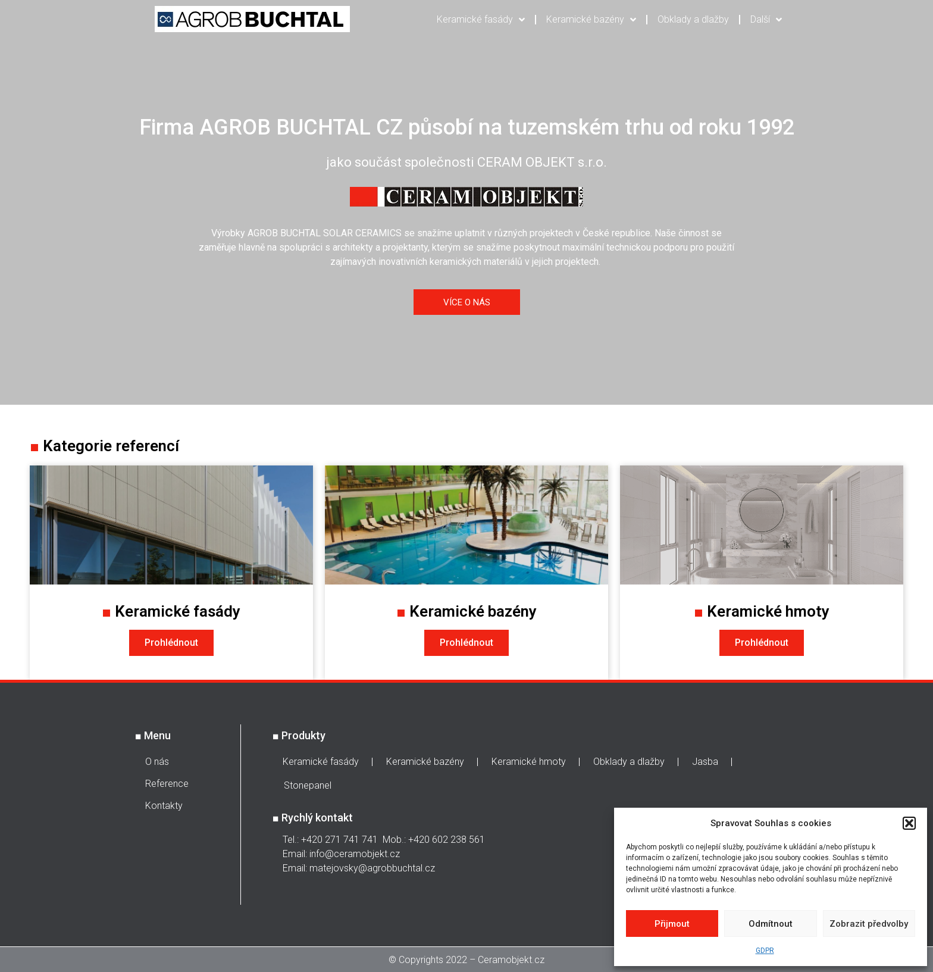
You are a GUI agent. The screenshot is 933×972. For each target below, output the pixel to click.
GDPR (765, 950)
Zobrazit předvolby (868, 923)
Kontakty (164, 805)
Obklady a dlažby (693, 19)
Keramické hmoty (528, 761)
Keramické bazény (591, 19)
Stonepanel (307, 785)
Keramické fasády (481, 19)
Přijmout (672, 923)
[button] (909, 823)
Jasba (705, 761)
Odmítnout (771, 923)
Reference (167, 783)
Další (766, 19)
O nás (157, 761)
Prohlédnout (171, 642)
